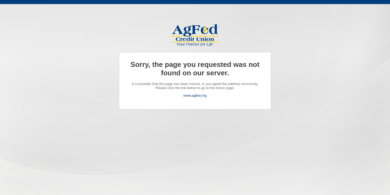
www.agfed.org (195, 95)
